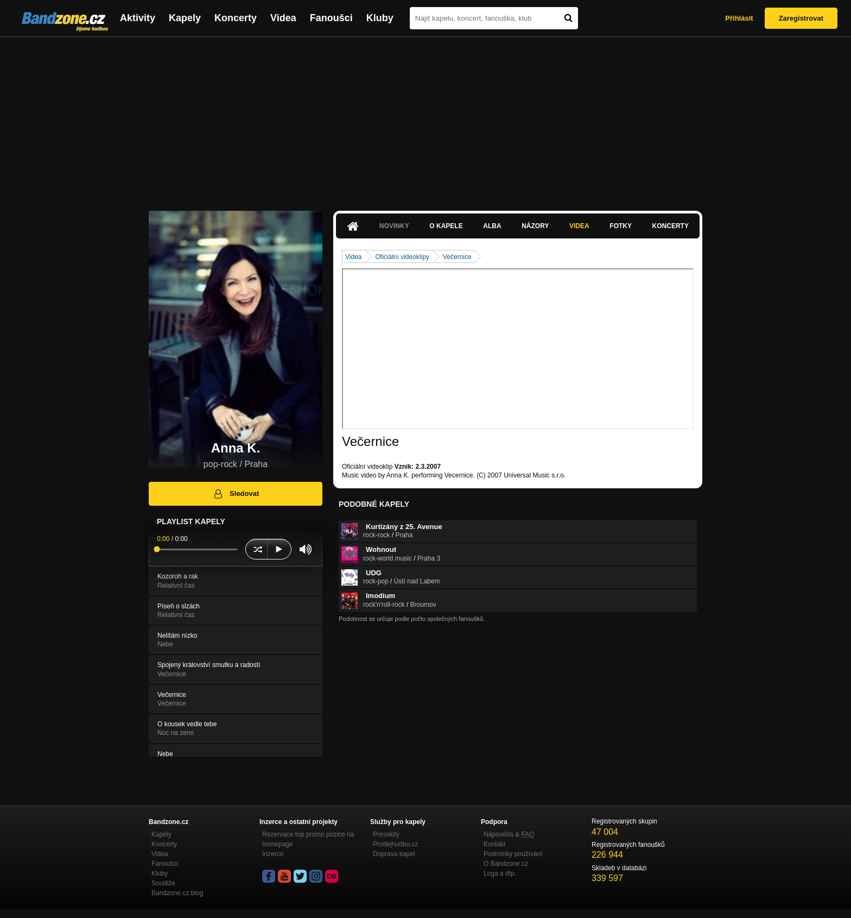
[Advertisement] (425, 118)
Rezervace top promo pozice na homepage (308, 839)
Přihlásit (739, 18)
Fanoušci (331, 17)
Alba (492, 226)
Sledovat (235, 494)
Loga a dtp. (500, 873)
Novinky (394, 226)
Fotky (620, 226)
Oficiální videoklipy (402, 257)
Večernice (457, 257)
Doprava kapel (394, 854)
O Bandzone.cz (506, 863)
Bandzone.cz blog (177, 893)
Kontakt (495, 844)
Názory (535, 226)
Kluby (379, 17)
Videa (283, 17)
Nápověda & (509, 834)
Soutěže (163, 883)
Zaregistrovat (801, 18)
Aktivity (137, 17)
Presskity (386, 834)
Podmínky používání (513, 854)
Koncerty (235, 17)
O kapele (445, 226)
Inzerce (272, 854)
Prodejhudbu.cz (395, 844)
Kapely (185, 17)
